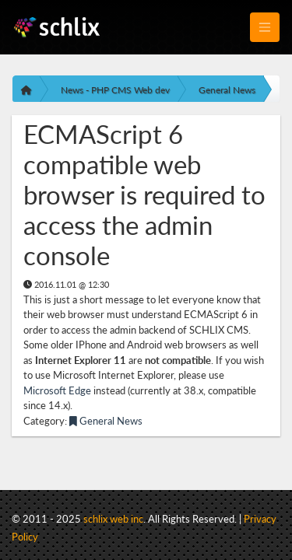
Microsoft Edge (57, 390)
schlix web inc (113, 519)
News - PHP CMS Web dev (115, 90)
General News (227, 90)
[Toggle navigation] (265, 27)
